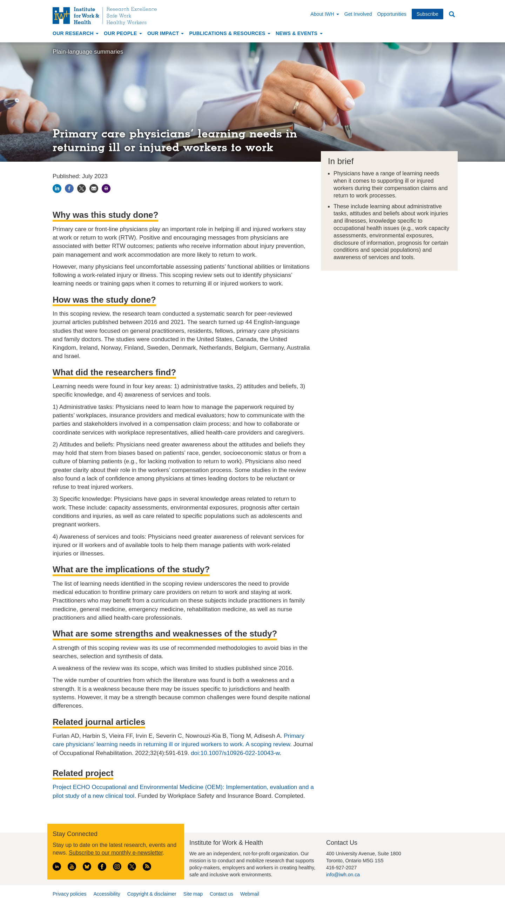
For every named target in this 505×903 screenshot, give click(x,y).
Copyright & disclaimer (151, 894)
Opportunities (391, 14)
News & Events (299, 33)
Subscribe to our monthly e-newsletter (116, 853)
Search (452, 15)
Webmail (249, 894)
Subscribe (427, 14)
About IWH (324, 14)
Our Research (76, 33)
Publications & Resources (229, 33)
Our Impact (165, 33)
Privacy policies (69, 894)
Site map (193, 894)
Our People (123, 33)
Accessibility (106, 894)
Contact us (221, 894)
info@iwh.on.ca (343, 874)
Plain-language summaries (88, 51)
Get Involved (358, 14)
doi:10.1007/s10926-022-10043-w (235, 753)
